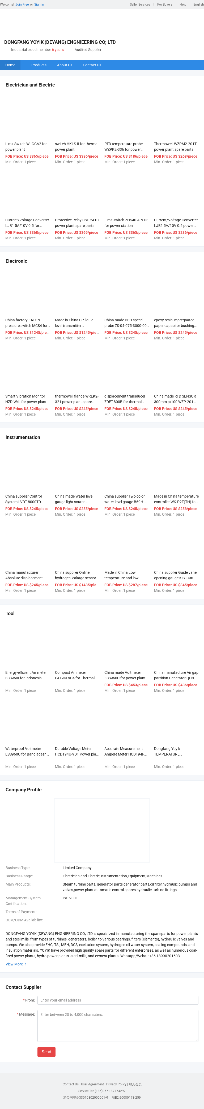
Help (183, 4)
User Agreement (92, 1084)
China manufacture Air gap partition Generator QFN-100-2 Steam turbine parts (176, 678)
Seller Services (140, 4)
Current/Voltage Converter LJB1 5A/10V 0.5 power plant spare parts (176, 225)
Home (10, 65)
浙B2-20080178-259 (126, 1097)
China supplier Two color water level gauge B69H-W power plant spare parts (125, 502)
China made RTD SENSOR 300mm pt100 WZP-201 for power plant (175, 401)
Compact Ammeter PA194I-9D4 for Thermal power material (75, 678)
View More (17, 964)
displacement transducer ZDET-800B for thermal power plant (124, 401)
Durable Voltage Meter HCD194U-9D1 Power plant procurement (77, 754)
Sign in (39, 4)
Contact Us (92, 65)
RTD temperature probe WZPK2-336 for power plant (123, 149)
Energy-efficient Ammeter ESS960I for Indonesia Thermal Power (26, 678)
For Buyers (164, 4)
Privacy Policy (116, 1084)
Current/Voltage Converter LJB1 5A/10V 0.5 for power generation (27, 225)
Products (36, 65)
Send (46, 1051)
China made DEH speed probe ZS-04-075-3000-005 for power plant (126, 325)
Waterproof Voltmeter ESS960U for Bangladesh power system (25, 754)
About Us (64, 65)
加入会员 (135, 1084)
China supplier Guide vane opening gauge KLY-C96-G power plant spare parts (175, 578)
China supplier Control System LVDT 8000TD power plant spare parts (25, 502)
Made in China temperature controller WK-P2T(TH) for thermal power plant (176, 502)
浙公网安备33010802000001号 (85, 1097)
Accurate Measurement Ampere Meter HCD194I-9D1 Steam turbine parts (124, 754)
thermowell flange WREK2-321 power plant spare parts (77, 401)
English (198, 4)
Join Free (22, 4)
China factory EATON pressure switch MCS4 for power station (26, 325)
